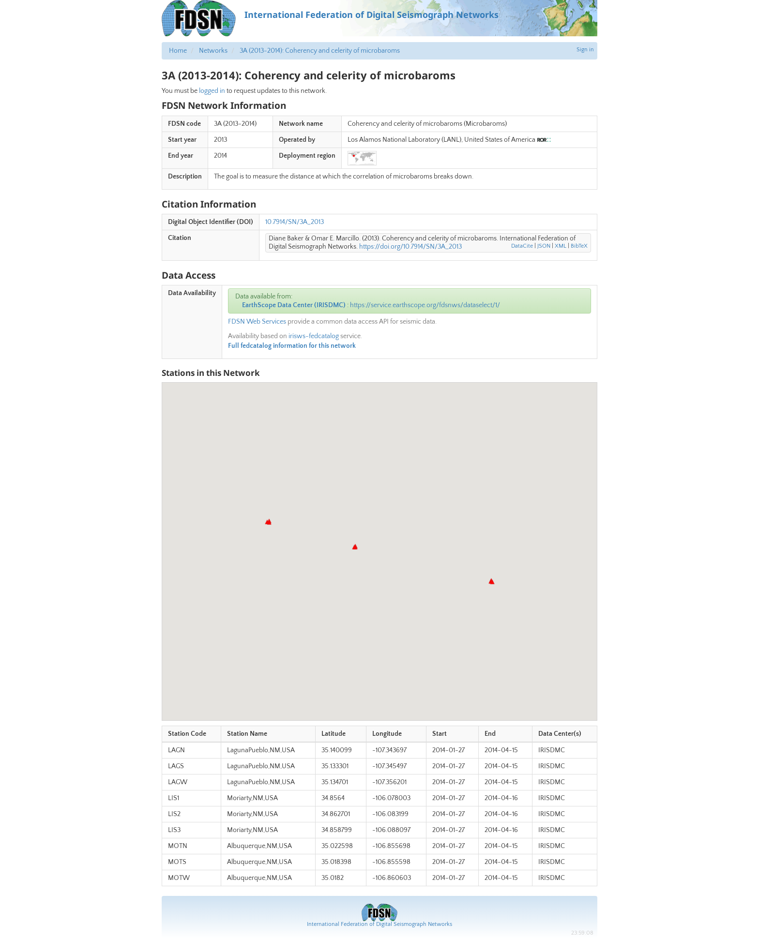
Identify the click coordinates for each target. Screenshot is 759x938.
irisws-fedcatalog (313, 336)
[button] (269, 522)
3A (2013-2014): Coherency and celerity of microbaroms (320, 51)
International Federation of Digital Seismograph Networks (379, 924)
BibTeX (579, 246)
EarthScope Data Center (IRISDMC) (294, 305)
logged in (212, 91)
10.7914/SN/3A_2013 (294, 222)
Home (178, 51)
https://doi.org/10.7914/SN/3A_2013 (410, 247)
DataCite (522, 246)
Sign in (585, 49)
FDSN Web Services (257, 322)
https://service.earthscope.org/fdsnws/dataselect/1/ (425, 305)
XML (560, 246)
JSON (543, 246)
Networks (213, 51)
